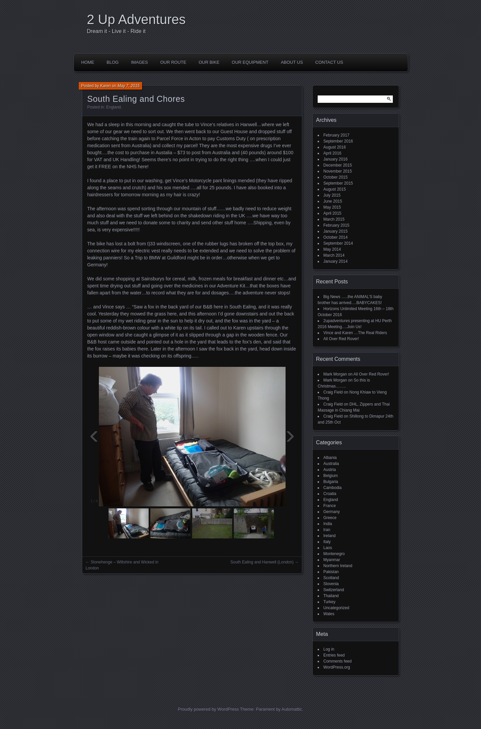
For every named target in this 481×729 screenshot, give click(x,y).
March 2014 (333, 255)
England (113, 107)
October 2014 (335, 237)
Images (139, 62)
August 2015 (334, 189)
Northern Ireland (337, 565)
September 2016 (338, 141)
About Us (292, 62)
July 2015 (331, 195)
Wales (328, 614)
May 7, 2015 (129, 85)
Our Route (173, 62)
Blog (113, 62)
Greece (329, 517)
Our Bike (209, 62)
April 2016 (332, 153)
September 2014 (338, 243)
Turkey (329, 601)
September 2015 (338, 183)
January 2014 (335, 261)
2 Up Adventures (136, 19)
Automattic (292, 709)
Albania (330, 457)
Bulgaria (330, 481)
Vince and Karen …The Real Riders (355, 332)
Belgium (330, 475)
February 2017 (336, 135)
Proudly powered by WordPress (208, 709)
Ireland (329, 535)
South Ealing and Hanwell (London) (262, 562)
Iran (326, 529)
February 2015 (336, 225)
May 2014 (332, 249)
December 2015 (337, 165)
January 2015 (335, 231)
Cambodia (332, 487)
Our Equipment (250, 62)
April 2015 (332, 213)
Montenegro (334, 553)
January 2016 (335, 159)
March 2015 (333, 219)
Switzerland (333, 589)
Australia (331, 463)
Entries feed (334, 655)
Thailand (331, 595)
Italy (327, 541)
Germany (331, 511)
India (327, 523)
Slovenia (331, 583)
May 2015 (332, 207)
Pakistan (331, 571)
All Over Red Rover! (341, 338)
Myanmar (331, 559)
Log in (328, 649)
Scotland (331, 577)
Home (87, 62)
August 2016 (334, 147)
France (329, 505)
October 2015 (335, 177)
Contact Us (329, 62)
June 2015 (332, 201)
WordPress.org (336, 667)
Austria (329, 469)
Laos (327, 547)
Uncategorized (336, 607)
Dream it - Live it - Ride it (116, 31)
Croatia (329, 493)
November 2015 (337, 171)
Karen (105, 85)
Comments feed (337, 661)
